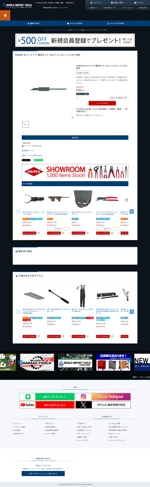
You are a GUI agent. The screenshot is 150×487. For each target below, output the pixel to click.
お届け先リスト (19, 434)
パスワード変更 (19, 427)
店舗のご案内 (118, 2)
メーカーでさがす (76, 23)
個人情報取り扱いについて (118, 427)
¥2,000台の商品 (112, 119)
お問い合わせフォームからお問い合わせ (43, 473)
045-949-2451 (46, 465)
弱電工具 (64, 30)
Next (129, 360)
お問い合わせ (143, 8)
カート (5, 15)
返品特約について (28, 150)
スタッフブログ (127, 8)
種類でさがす (35, 23)
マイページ (97, 2)
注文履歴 (17, 430)
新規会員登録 (50, 427)
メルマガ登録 (50, 434)
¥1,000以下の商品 (83, 119)
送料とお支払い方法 (84, 427)
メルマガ (140, 2)
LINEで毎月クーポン (110, 8)
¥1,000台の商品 (98, 119)
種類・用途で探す (54, 30)
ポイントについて (83, 434)
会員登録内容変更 (52, 430)
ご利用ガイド (93, 8)
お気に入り (50, 423)
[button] (131, 211)
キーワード (117, 23)
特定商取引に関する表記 (118, 430)
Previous (20, 362)
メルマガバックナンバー (118, 440)
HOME (45, 30)
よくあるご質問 (114, 423)
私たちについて (114, 434)
